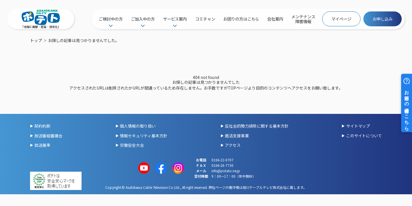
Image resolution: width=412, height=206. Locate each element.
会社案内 (275, 19)
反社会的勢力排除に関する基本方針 (256, 126)
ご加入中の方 (143, 19)
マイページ (341, 19)
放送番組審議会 (48, 135)
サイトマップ (358, 126)
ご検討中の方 (110, 19)
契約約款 (42, 126)
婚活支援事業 (237, 135)
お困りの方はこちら (241, 19)
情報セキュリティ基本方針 (143, 135)
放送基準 (42, 145)
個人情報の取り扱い (138, 126)
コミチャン (205, 19)
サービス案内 (175, 19)
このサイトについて (364, 135)
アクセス (233, 145)
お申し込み (383, 19)
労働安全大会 (132, 145)
